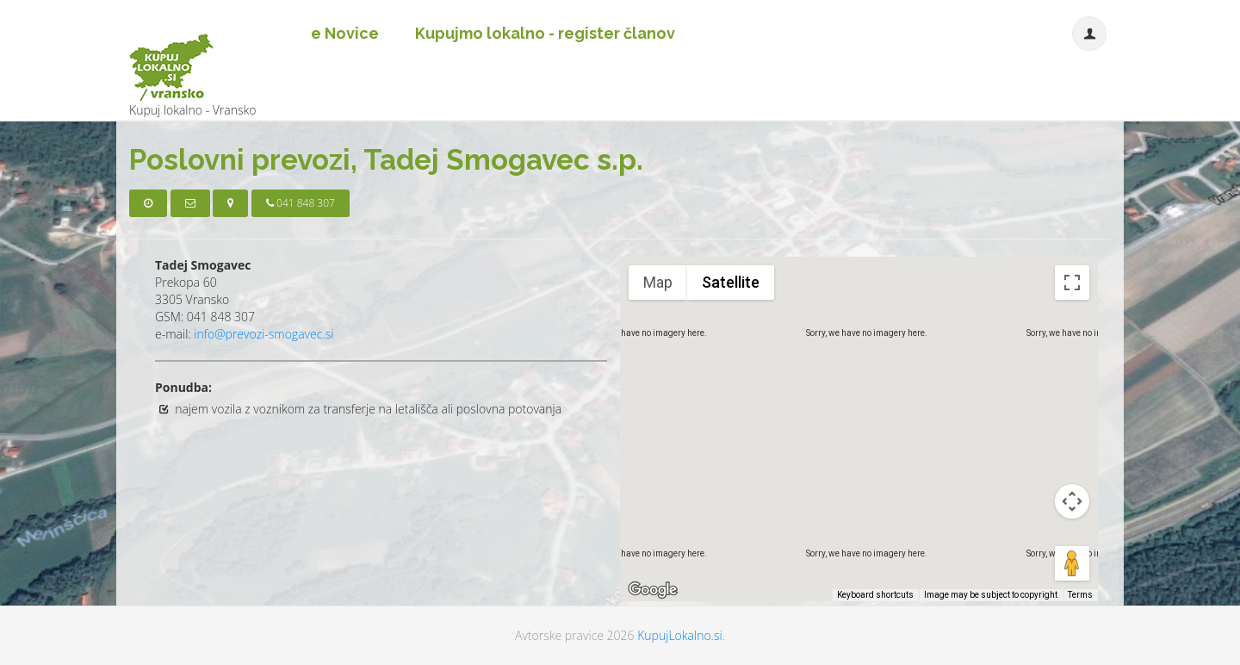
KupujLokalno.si (679, 635)
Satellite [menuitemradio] (731, 282)
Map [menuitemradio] (658, 282)
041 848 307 (300, 203)
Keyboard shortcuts (875, 595)
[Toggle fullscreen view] (1072, 282)
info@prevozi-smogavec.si (263, 334)
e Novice (345, 33)
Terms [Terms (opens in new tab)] (1080, 595)
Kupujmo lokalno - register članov (545, 33)
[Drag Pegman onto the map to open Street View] (1072, 563)
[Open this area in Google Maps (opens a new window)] (652, 590)
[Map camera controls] (1072, 501)
